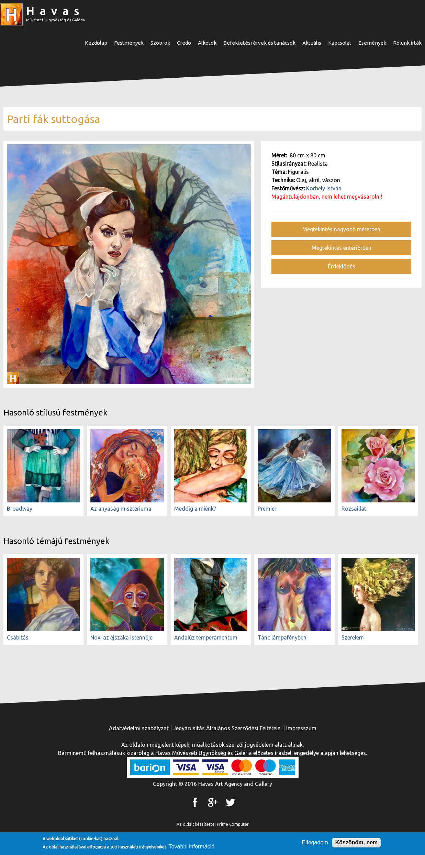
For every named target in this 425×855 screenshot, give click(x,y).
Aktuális (311, 43)
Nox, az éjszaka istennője (121, 637)
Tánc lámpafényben (282, 637)
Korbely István (324, 188)
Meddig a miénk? (195, 509)
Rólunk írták (407, 43)
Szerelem (353, 637)
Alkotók (207, 43)
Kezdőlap (96, 43)
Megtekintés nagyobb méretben (341, 229)
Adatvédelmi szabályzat (139, 728)
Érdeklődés (341, 266)
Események (372, 43)
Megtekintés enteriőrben (341, 248)
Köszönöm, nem (356, 843)
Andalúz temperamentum (205, 637)
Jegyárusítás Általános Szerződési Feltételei (227, 728)
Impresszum (301, 728)
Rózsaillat (354, 509)
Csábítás (18, 637)
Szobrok (160, 43)
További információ (191, 848)
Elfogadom (315, 843)
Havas (55, 11)
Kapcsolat (339, 43)
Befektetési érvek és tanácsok (259, 43)
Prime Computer (233, 824)
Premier (267, 509)
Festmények (129, 43)
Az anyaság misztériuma (121, 509)
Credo (184, 43)
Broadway (19, 509)
